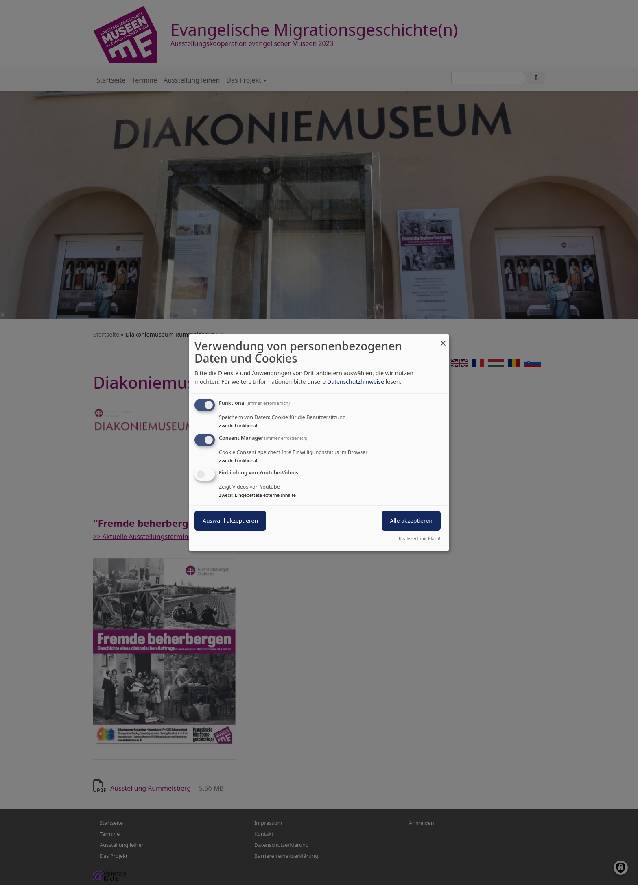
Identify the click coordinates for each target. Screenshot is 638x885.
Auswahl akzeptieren (230, 521)
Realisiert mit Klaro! (419, 538)
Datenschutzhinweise (355, 381)
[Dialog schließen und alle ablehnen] (443, 339)
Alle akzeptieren (411, 521)
